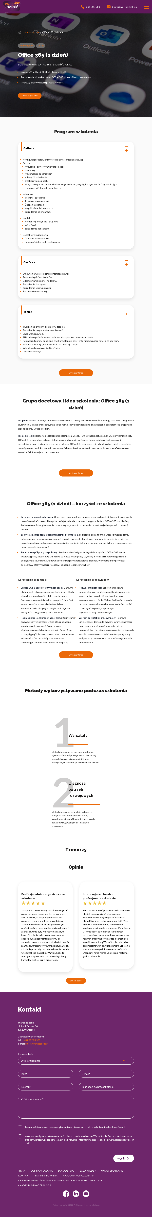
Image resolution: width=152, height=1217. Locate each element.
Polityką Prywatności (108, 1139)
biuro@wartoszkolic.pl (36, 1043)
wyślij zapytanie (29, 95)
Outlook (76, 148)
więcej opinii (76, 980)
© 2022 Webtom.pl (75, 1205)
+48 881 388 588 (31, 1040)
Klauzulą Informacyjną (80, 1139)
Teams (76, 312)
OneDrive (76, 262)
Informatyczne (32, 32)
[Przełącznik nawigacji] (146, 7)
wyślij (123, 1158)
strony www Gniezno (92, 1205)
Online (40, 45)
